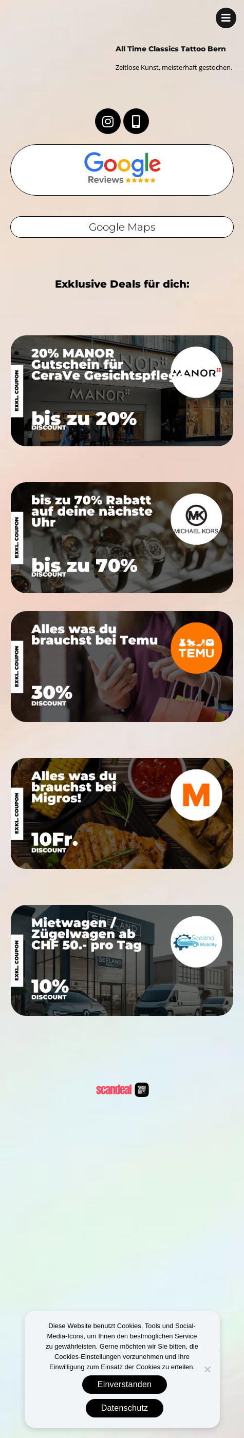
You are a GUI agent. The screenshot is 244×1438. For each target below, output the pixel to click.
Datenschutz (124, 1408)
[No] (207, 1369)
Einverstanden (125, 1384)
